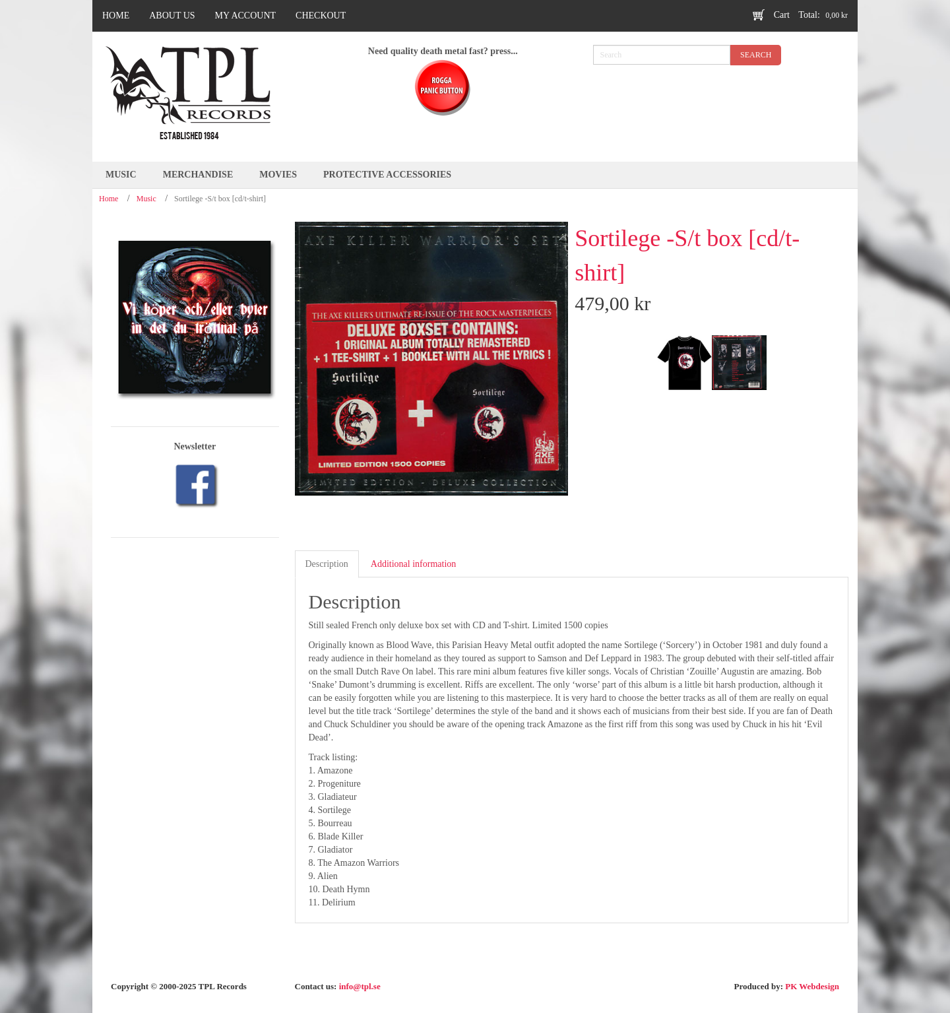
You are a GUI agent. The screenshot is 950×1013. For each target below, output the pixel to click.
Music (146, 198)
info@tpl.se (360, 986)
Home (108, 198)
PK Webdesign (812, 986)
